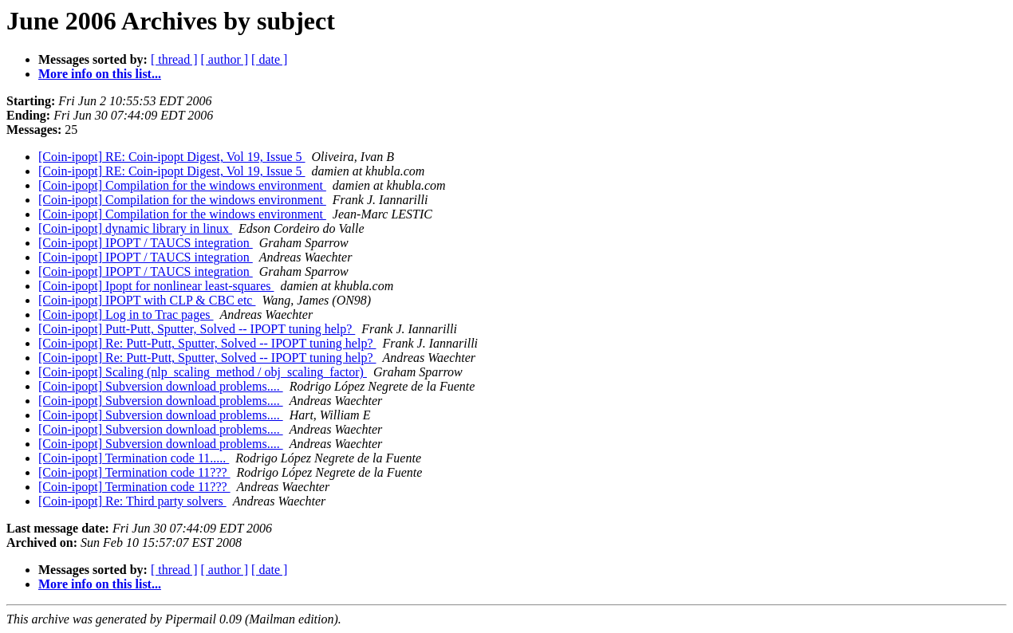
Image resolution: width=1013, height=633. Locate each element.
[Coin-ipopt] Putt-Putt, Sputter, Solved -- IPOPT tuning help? (196, 329)
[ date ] (269, 59)
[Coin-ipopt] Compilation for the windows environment (182, 185)
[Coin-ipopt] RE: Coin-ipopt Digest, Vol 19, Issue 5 (171, 156)
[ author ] (225, 59)
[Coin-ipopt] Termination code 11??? (134, 472)
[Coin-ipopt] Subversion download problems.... (160, 386)
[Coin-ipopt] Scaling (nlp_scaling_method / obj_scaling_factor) (202, 372)
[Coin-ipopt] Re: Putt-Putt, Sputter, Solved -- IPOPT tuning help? (207, 343)
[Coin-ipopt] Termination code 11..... (133, 458)
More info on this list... (99, 74)
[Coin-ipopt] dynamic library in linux (135, 228)
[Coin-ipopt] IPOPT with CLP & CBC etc (146, 300)
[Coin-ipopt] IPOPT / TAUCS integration (145, 243)
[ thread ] (174, 59)
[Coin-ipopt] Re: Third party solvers (132, 501)
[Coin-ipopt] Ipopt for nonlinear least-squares (156, 286)
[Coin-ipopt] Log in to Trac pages (126, 314)
